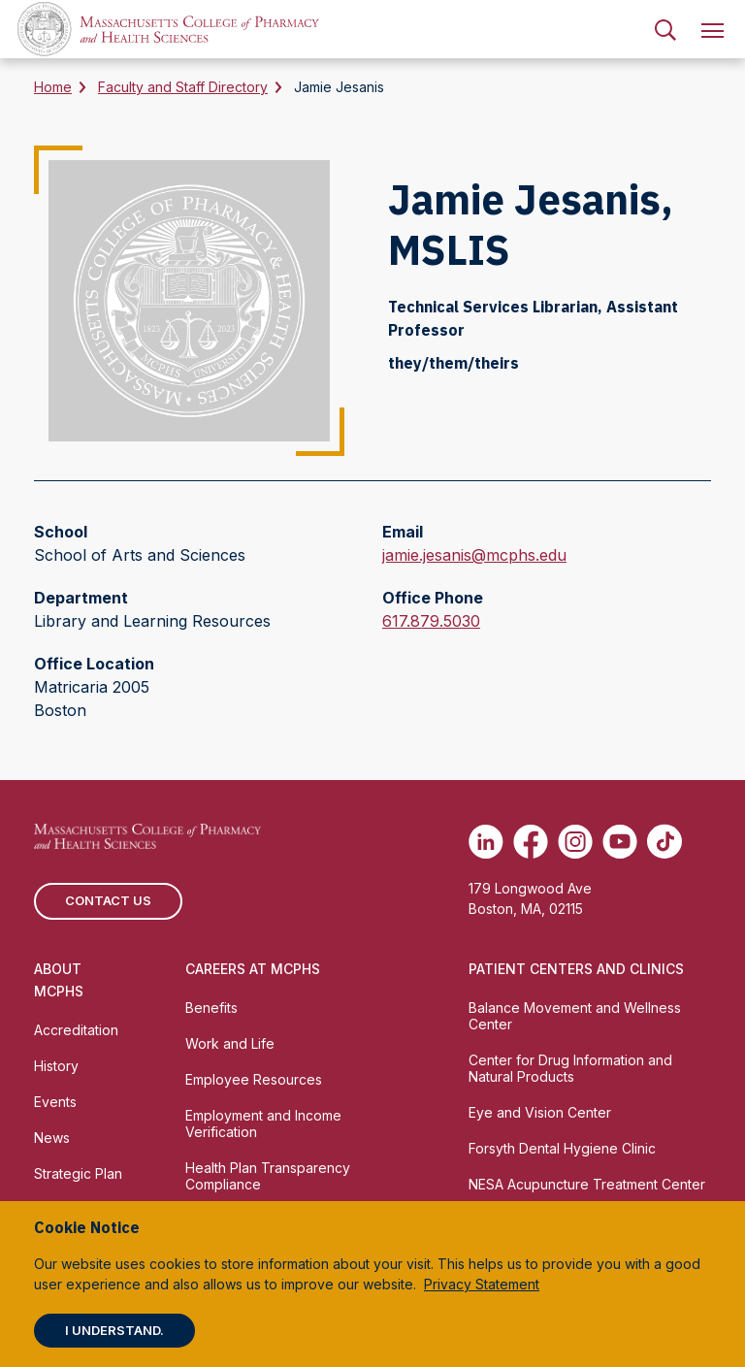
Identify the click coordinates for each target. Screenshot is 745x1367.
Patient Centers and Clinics (576, 968)
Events (55, 1101)
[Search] (665, 29)
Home (53, 87)
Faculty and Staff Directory (183, 87)
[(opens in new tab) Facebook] (530, 841)
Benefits (211, 1007)
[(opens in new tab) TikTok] (664, 841)
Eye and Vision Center (540, 1112)
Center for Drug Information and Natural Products (570, 1068)
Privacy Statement (481, 1284)
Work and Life (230, 1043)
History (56, 1066)
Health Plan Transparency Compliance (267, 1175)
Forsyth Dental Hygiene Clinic (562, 1148)
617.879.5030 (431, 621)
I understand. (114, 1330)
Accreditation (76, 1030)
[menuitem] (665, 29)
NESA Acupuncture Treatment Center (587, 1184)
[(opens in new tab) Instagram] (575, 841)
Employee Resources (253, 1079)
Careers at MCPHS (252, 968)
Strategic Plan (78, 1173)
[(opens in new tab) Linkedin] (486, 841)
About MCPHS (58, 979)
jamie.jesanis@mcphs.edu (474, 555)
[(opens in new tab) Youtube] (619, 841)
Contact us (108, 900)
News (52, 1137)
